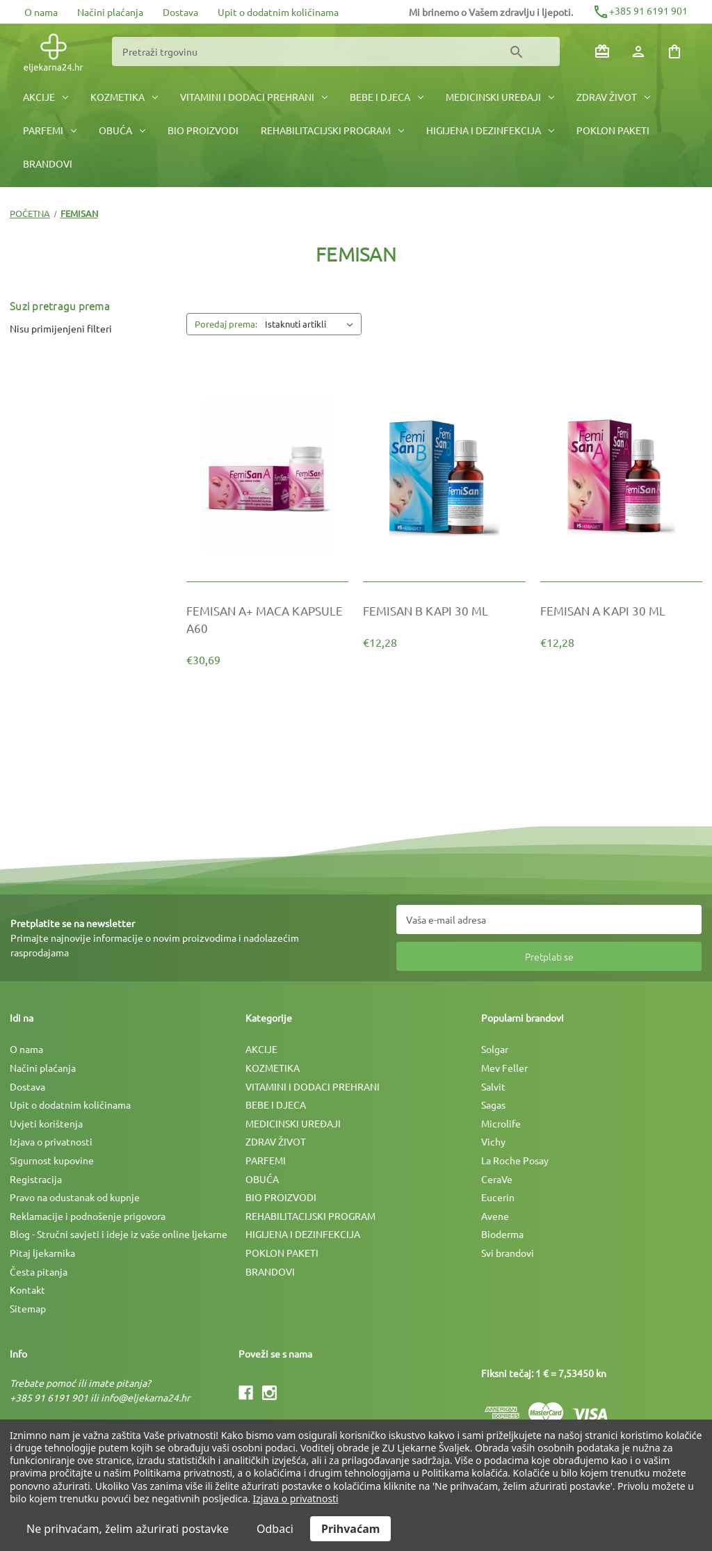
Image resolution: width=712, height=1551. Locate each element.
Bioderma (502, 1234)
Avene (495, 1216)
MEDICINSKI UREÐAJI (500, 96)
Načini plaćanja (110, 12)
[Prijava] (638, 51)
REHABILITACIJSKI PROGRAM (332, 130)
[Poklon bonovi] (602, 51)
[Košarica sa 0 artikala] (674, 51)
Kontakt (27, 1289)
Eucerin (498, 1197)
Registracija (36, 1179)
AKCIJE (45, 96)
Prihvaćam (350, 1528)
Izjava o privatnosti (51, 1141)
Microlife (501, 1123)
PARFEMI (49, 130)
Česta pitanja (38, 1271)
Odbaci (275, 1528)
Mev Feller (504, 1067)
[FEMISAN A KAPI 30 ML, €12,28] (621, 610)
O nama (41, 12)
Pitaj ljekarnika (42, 1252)
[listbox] (312, 324)
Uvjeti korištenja (46, 1123)
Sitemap (28, 1308)
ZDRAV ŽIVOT (613, 96)
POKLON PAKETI (612, 130)
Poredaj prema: (226, 324)
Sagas (493, 1104)
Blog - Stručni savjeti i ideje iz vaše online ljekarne (118, 1234)
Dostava (180, 12)
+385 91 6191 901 (640, 10)
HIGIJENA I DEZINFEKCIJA (490, 130)
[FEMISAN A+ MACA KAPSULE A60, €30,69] (267, 619)
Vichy (493, 1141)
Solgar (494, 1049)
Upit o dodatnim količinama (278, 12)
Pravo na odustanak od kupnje (75, 1197)
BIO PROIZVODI (203, 130)
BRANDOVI (47, 163)
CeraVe (496, 1179)
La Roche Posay (515, 1160)
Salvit (493, 1086)
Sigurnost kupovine (52, 1160)
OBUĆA (122, 130)
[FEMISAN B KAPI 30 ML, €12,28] (444, 610)
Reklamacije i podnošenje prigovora (87, 1216)
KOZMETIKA (124, 96)
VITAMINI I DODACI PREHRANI (253, 96)
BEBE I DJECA (386, 96)
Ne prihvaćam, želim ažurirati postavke (127, 1528)
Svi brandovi (507, 1252)
